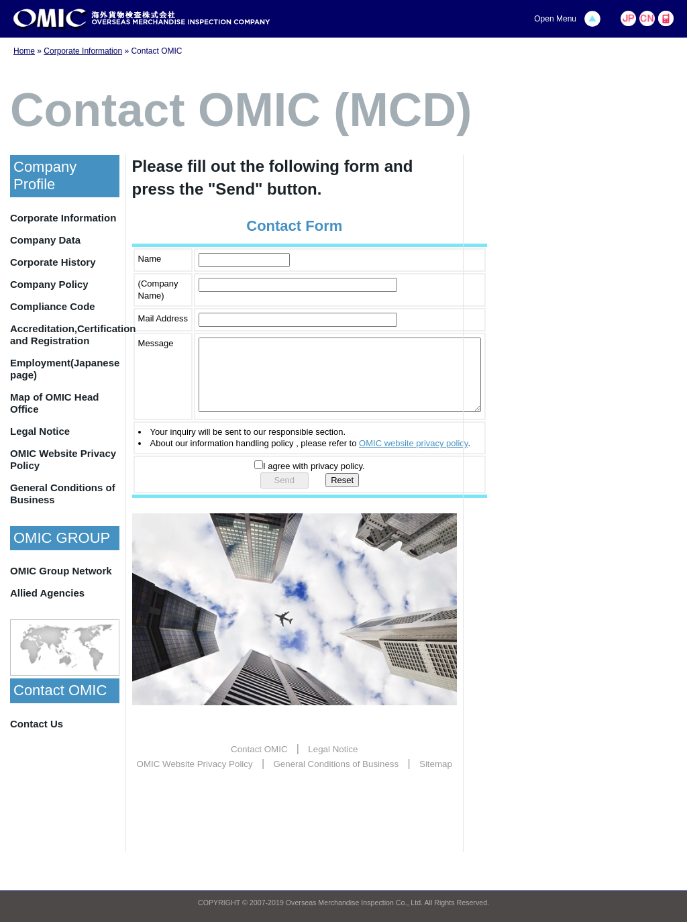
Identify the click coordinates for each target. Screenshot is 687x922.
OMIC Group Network (61, 570)
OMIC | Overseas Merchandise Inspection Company (141, 19)
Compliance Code (52, 306)
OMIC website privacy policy (413, 457)
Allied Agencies (47, 593)
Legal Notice (40, 431)
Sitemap (435, 778)
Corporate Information (83, 51)
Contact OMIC (259, 763)
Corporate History (53, 262)
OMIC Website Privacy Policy (63, 459)
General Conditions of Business (62, 493)
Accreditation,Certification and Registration (64, 334)
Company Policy (49, 284)
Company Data (45, 240)
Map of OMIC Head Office (54, 403)
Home (24, 51)
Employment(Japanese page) (64, 368)
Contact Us (36, 723)
